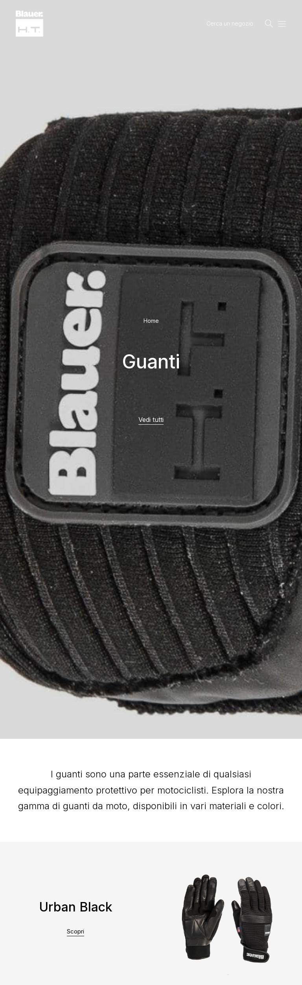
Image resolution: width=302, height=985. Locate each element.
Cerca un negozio (229, 23)
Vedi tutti (151, 419)
